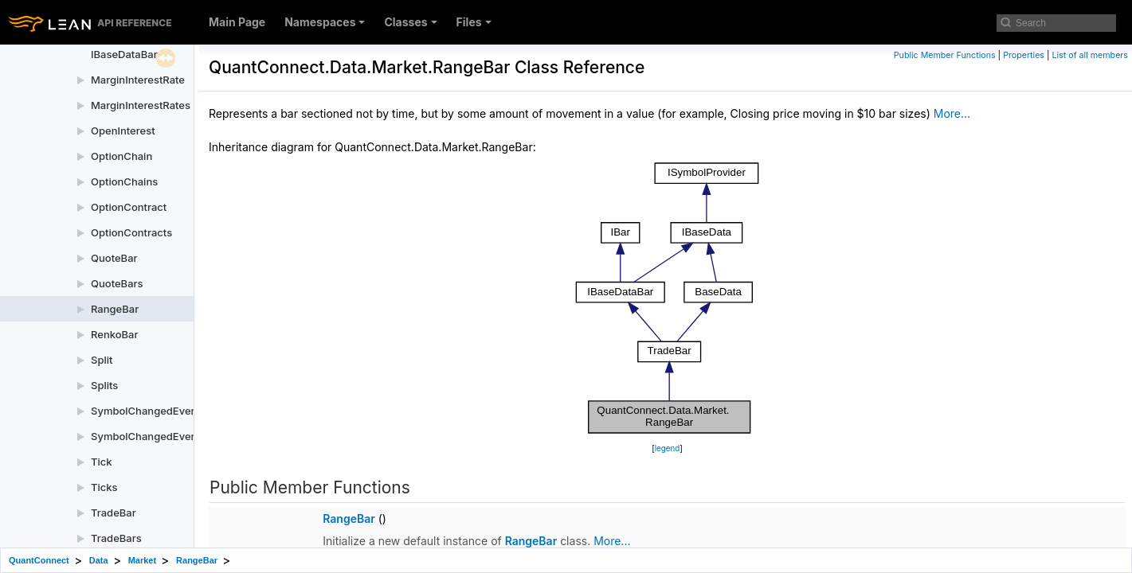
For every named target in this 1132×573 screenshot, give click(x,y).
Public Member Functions (945, 55)
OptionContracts (131, 232)
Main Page (237, 22)
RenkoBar (114, 334)
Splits (104, 385)
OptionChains (124, 181)
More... (952, 113)
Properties (1023, 55)
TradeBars (116, 538)
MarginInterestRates (140, 105)
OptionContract (128, 207)
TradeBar (113, 512)
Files (474, 22)
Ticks (104, 487)
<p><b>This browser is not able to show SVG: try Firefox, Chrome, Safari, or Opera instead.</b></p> (667, 298)
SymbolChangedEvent (146, 410)
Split (101, 359)
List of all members (1090, 55)
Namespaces (324, 22)
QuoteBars (117, 283)
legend (667, 448)
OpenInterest (123, 130)
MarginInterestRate (138, 79)
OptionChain (121, 156)
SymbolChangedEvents (148, 436)
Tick (101, 461)
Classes (410, 22)
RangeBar (115, 308)
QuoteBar (114, 257)
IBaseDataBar (124, 54)
